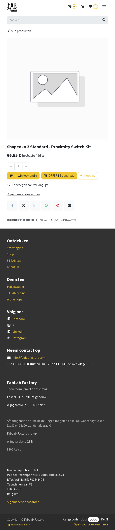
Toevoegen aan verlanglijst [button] (27, 185)
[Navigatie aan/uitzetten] (104, 7)
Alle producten (19, 31)
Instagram (20, 338)
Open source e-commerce (91, 524)
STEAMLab (14, 261)
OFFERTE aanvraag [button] (59, 175)
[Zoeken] (104, 20)
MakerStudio (15, 287)
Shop (10, 254)
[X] (23, 205)
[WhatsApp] (46, 205)
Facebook (19, 319)
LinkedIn (18, 331)
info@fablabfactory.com (29, 358)
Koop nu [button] (88, 175)
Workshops (14, 299)
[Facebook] (12, 205)
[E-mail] (69, 205)
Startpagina (15, 248)
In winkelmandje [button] (23, 175)
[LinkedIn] (35, 205)
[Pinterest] (58, 205)
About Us (13, 267)
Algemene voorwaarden (23, 502)
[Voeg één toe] (26, 166)
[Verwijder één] (11, 166)
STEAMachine (16, 293)
